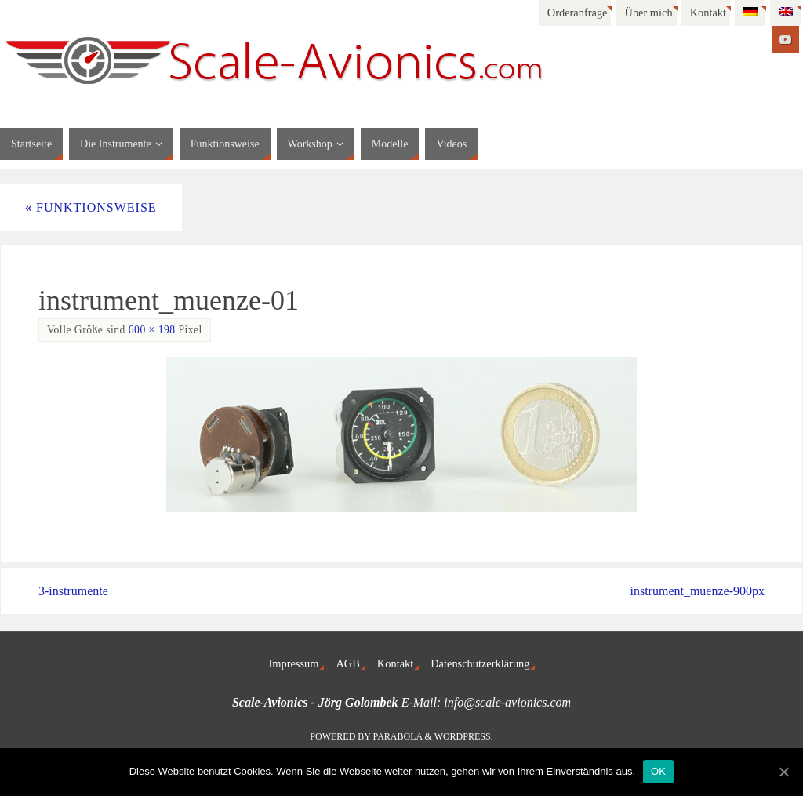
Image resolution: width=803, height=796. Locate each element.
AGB (347, 663)
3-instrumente (73, 591)
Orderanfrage (577, 12)
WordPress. (463, 736)
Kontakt (708, 12)
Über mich (648, 12)
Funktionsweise (91, 207)
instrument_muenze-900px (697, 591)
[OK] (783, 772)
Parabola (398, 736)
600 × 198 (152, 330)
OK (658, 771)
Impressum (294, 663)
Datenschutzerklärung (480, 663)
